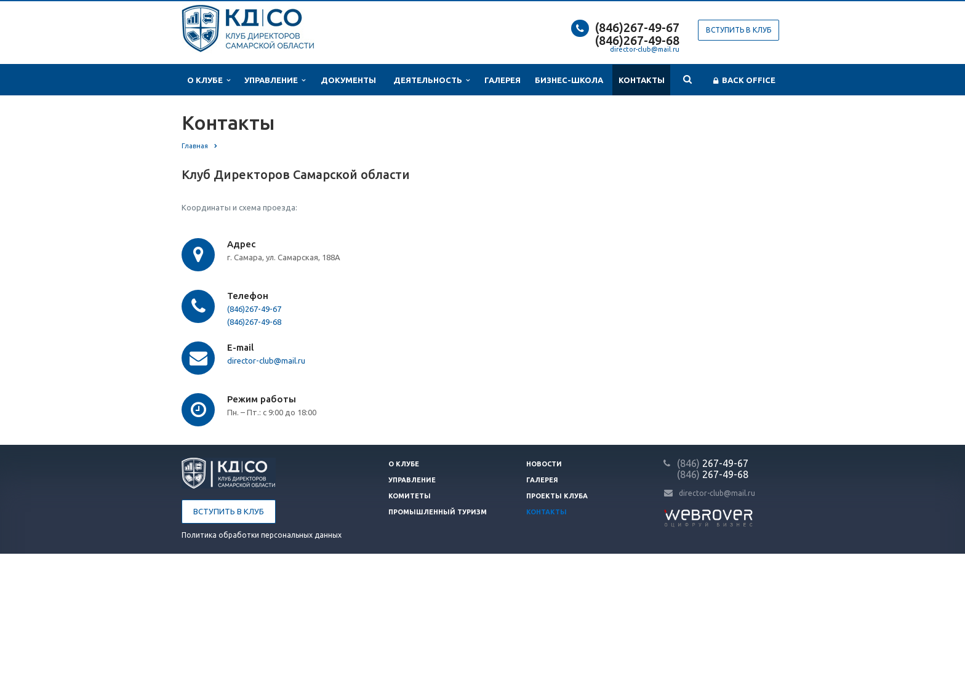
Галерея (502, 80)
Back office (744, 80)
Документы (348, 80)
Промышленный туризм (437, 512)
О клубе (208, 80)
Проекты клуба (557, 496)
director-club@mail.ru (644, 49)
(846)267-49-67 (637, 27)
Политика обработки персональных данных (262, 535)
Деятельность (431, 80)
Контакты (642, 80)
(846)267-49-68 (637, 40)
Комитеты (409, 496)
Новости (544, 464)
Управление (274, 80)
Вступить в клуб (738, 30)
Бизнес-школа (569, 80)
